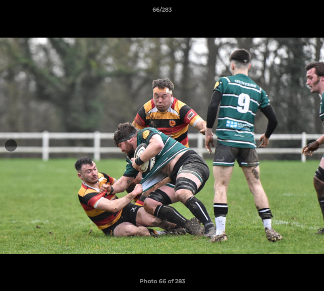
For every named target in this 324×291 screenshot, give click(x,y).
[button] (309, 11)
